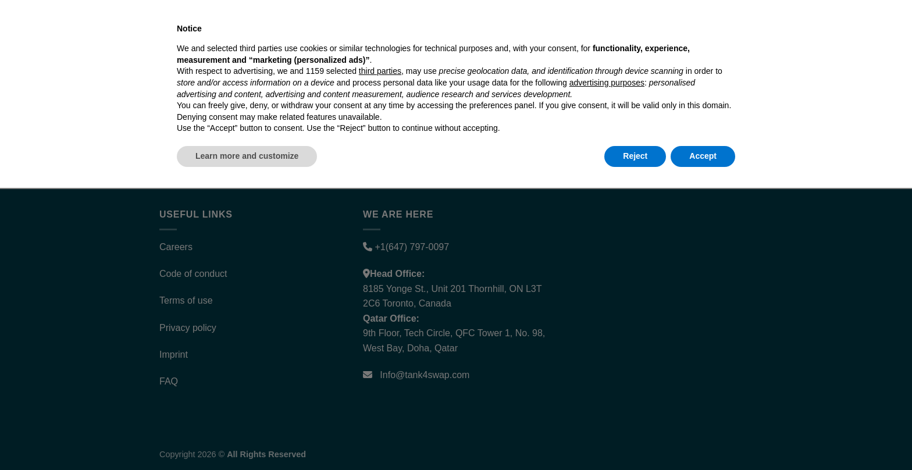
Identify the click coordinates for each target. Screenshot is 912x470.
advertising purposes (606, 364)
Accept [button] (703, 438)
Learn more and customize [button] (246, 438)
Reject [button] (635, 438)
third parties (380, 353)
